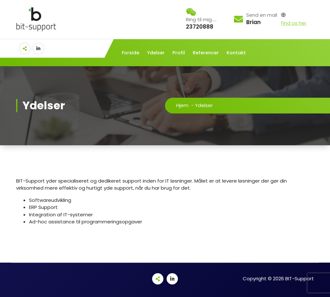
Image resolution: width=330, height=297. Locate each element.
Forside (130, 53)
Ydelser (156, 53)
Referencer (206, 53)
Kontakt (236, 53)
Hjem (182, 105)
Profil (178, 53)
